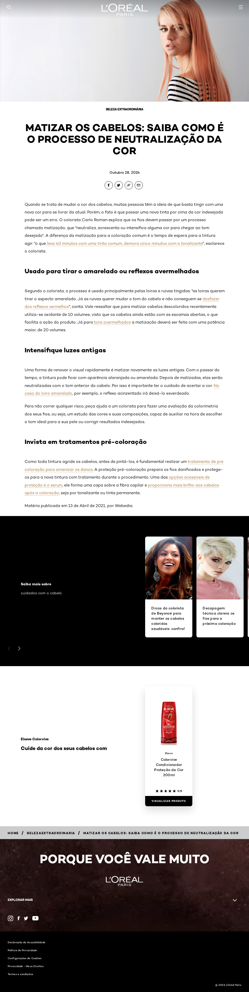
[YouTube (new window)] (35, 918)
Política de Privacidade (22, 950)
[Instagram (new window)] (10, 918)
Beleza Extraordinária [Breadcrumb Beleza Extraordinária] (124, 109)
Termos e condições (20, 974)
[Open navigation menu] (241, 7)
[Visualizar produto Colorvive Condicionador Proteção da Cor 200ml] (168, 801)
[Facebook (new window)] (18, 918)
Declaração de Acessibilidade (26, 942)
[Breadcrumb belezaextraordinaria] (51, 833)
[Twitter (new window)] (26, 918)
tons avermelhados (112, 322)
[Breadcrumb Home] (13, 833)
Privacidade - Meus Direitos (26, 966)
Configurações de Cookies (25, 958)
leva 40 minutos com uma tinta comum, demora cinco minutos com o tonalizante (124, 243)
